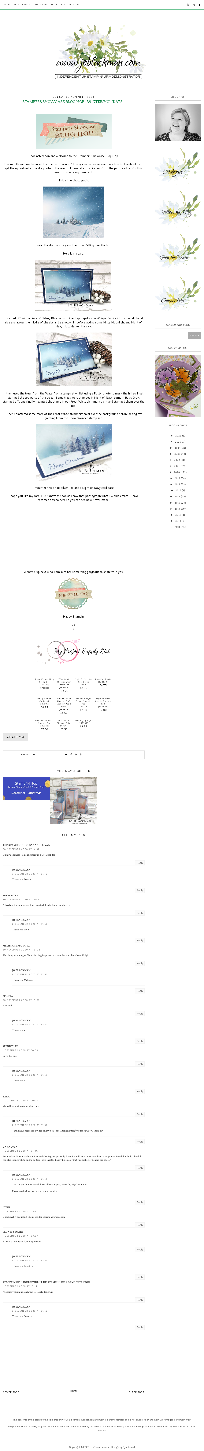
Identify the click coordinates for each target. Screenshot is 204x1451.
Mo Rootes (10, 895)
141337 (83, 723)
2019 (177, 478)
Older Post (136, 1392)
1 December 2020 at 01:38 (20, 1151)
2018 (177, 484)
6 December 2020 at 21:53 (30, 924)
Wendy (29, 572)
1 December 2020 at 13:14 (20, 1286)
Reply (140, 862)
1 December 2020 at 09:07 (20, 1236)
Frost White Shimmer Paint (64, 721)
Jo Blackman (21, 870)
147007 (44, 703)
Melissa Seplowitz (16, 945)
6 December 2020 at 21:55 (30, 1125)
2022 (177, 460)
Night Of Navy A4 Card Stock (83, 680)
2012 (178, 521)
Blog (7, 4)
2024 (178, 448)
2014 (177, 509)
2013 (178, 515)
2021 (177, 466)
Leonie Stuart (13, 1232)
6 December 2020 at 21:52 (30, 874)
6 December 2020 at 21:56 (30, 1311)
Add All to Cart (15, 737)
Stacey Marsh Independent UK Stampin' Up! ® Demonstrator (46, 1282)
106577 (83, 684)
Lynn (6, 1207)
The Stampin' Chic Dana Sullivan (26, 845)
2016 (177, 496)
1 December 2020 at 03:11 (20, 1211)
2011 (177, 527)
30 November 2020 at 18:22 (21, 950)
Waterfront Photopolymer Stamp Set (64, 682)
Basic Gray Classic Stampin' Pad (44, 721)
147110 (103, 706)
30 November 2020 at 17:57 (21, 899)
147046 (64, 725)
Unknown (10, 1147)
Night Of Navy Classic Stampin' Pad (103, 701)
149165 (44, 725)
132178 (103, 681)
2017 (178, 490)
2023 (177, 454)
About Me (74, 4)
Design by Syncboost (123, 1447)
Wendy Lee (10, 1046)
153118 (83, 706)
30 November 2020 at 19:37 (21, 1000)
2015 (177, 502)
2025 (178, 442)
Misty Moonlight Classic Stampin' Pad (83, 701)
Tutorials (56, 4)
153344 (44, 684)
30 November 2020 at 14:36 (21, 849)
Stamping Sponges (83, 720)
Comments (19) (26, 754)
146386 (64, 687)
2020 (177, 472)
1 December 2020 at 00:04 (20, 1050)
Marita (8, 996)
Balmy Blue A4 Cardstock (44, 699)
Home (74, 1391)
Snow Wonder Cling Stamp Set (44, 680)
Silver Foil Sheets (103, 679)
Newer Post (11, 1392)
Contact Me (40, 4)
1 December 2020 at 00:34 (20, 1101)
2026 (178, 435)
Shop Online (21, 4)
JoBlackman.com (100, 1447)
